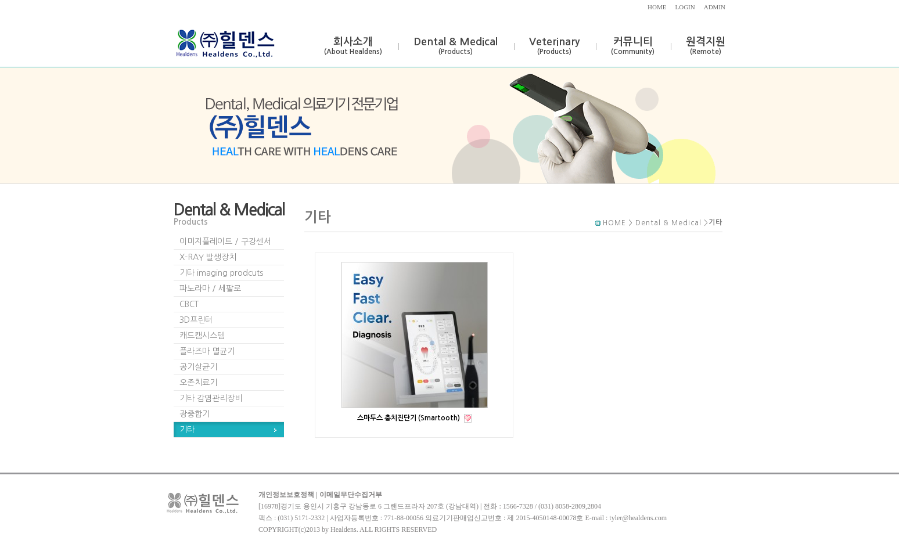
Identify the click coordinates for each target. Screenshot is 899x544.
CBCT (189, 304)
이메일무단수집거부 (350, 495)
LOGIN (685, 6)
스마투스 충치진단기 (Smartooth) (409, 418)
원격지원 (705, 46)
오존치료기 (198, 383)
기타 (187, 430)
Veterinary (554, 46)
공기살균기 (198, 367)
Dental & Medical (455, 46)
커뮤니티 (633, 46)
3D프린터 (196, 320)
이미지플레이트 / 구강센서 (225, 241)
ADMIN (714, 6)
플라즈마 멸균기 (207, 351)
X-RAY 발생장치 (207, 257)
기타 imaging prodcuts (221, 273)
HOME (657, 6)
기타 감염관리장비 (210, 398)
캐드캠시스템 (202, 336)
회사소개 (353, 46)
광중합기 (194, 414)
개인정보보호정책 (286, 495)
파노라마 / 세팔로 (210, 288)
